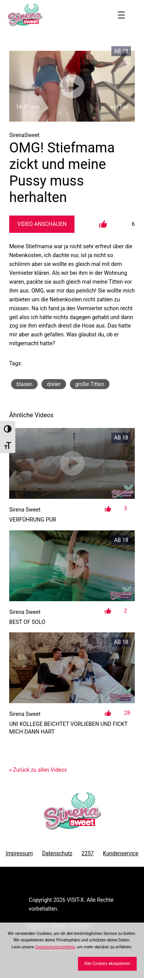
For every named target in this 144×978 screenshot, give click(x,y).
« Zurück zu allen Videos (38, 770)
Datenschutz (57, 853)
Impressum (19, 853)
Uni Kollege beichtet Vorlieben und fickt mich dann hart (68, 728)
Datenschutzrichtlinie (55, 947)
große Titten (89, 384)
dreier (54, 384)
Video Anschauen (41, 224)
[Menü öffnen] (121, 15)
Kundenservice (120, 853)
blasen (24, 384)
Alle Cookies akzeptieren (107, 963)
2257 (87, 853)
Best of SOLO (27, 622)
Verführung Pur (32, 520)
